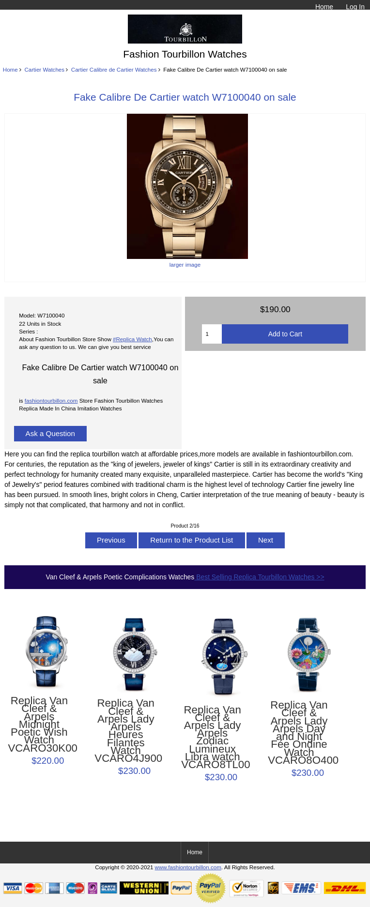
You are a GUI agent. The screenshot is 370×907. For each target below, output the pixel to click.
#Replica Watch (132, 339)
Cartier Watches (44, 69)
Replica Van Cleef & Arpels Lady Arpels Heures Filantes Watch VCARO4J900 (125, 730)
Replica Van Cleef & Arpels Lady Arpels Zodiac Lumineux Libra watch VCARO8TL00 (212, 737)
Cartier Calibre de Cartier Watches (114, 69)
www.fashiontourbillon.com (188, 867)
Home (324, 7)
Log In (355, 7)
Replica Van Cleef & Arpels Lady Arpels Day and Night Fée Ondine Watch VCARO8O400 (299, 732)
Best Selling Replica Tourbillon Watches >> (259, 577)
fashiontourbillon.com (51, 400)
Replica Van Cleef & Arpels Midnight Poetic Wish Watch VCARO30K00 (39, 724)
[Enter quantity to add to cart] (212, 334)
